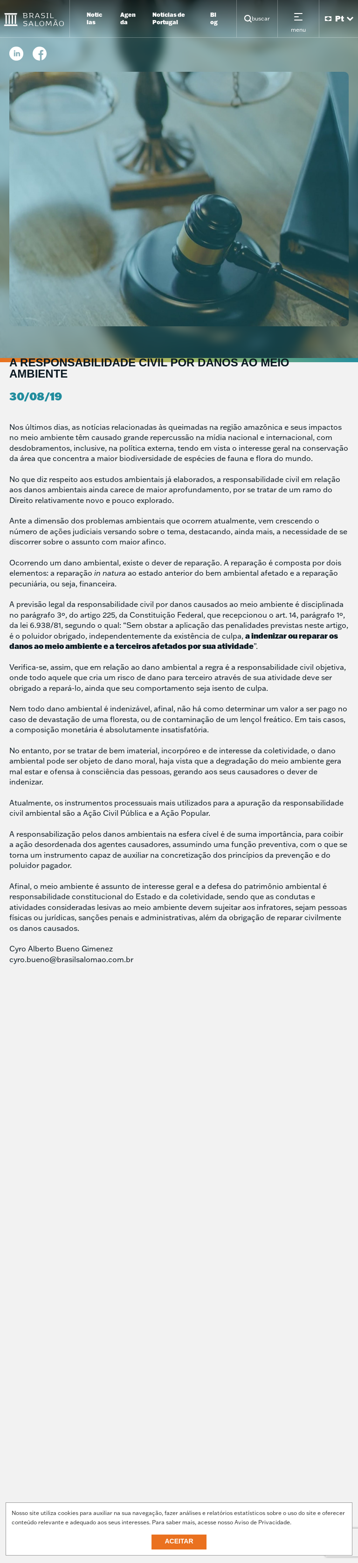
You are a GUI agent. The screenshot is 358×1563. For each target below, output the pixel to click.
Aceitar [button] (179, 1541)
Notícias (94, 18)
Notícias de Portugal (168, 18)
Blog (214, 18)
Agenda (128, 18)
